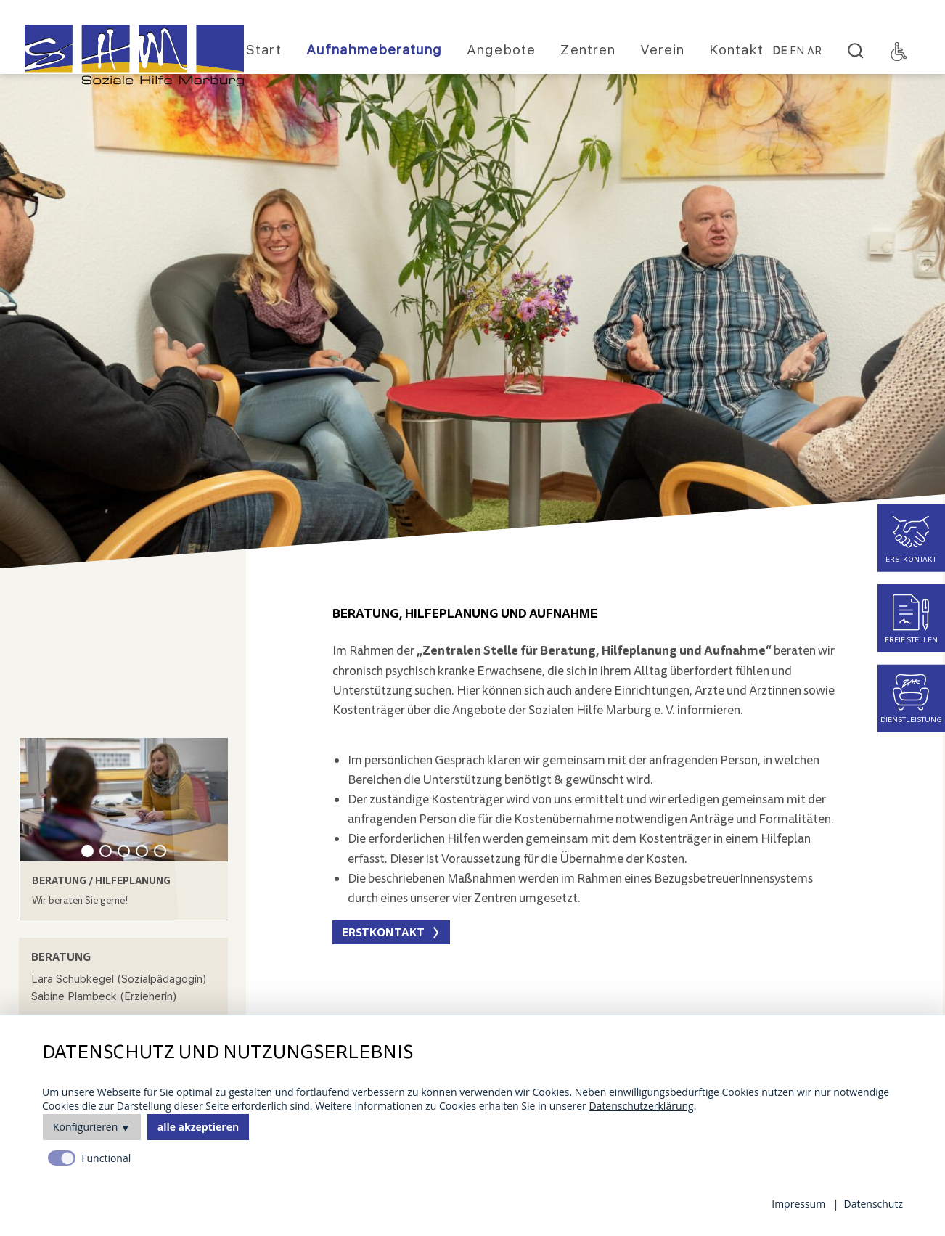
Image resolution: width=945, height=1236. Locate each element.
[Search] (856, 51)
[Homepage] (134, 55)
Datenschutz (873, 1204)
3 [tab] (124, 851)
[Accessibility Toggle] (899, 51)
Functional (106, 1158)
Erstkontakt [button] (383, 932)
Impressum (798, 1204)
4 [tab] (142, 851)
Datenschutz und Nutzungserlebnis (227, 1052)
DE (779, 51)
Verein (662, 49)
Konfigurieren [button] (85, 1127)
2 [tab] (105, 851)
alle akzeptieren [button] (198, 1127)
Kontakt (736, 49)
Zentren (587, 49)
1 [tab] (87, 851)
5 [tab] (160, 851)
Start (264, 49)
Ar (814, 51)
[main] (589, 662)
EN (797, 51)
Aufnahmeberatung (374, 49)
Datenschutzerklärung (641, 1106)
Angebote (501, 49)
